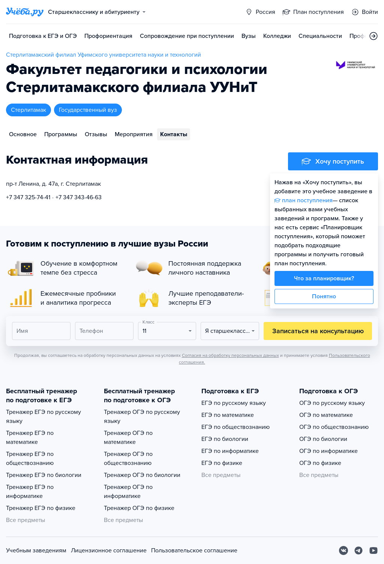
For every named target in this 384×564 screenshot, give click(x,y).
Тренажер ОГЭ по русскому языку (142, 416)
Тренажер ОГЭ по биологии (142, 475)
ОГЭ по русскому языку (332, 403)
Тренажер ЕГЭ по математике (30, 437)
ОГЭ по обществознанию (334, 427)
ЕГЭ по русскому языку (233, 403)
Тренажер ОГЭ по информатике (128, 491)
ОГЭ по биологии (323, 439)
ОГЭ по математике (326, 415)
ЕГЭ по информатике (230, 451)
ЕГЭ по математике (227, 415)
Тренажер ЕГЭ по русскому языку (43, 416)
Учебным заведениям (36, 550)
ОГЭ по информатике (328, 451)
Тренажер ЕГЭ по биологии (43, 475)
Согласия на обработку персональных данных (230, 355)
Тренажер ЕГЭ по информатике (30, 491)
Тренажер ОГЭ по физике (139, 508)
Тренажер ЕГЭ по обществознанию (30, 458)
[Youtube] (373, 550)
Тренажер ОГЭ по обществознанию (128, 458)
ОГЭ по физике (320, 463)
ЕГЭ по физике (221, 463)
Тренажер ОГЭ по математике (128, 437)
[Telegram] (358, 550)
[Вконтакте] (343, 550)
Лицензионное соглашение (109, 550)
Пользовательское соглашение (194, 550)
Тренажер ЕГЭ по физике (40, 508)
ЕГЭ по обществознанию (235, 427)
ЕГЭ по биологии (224, 439)
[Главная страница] (25, 12)
